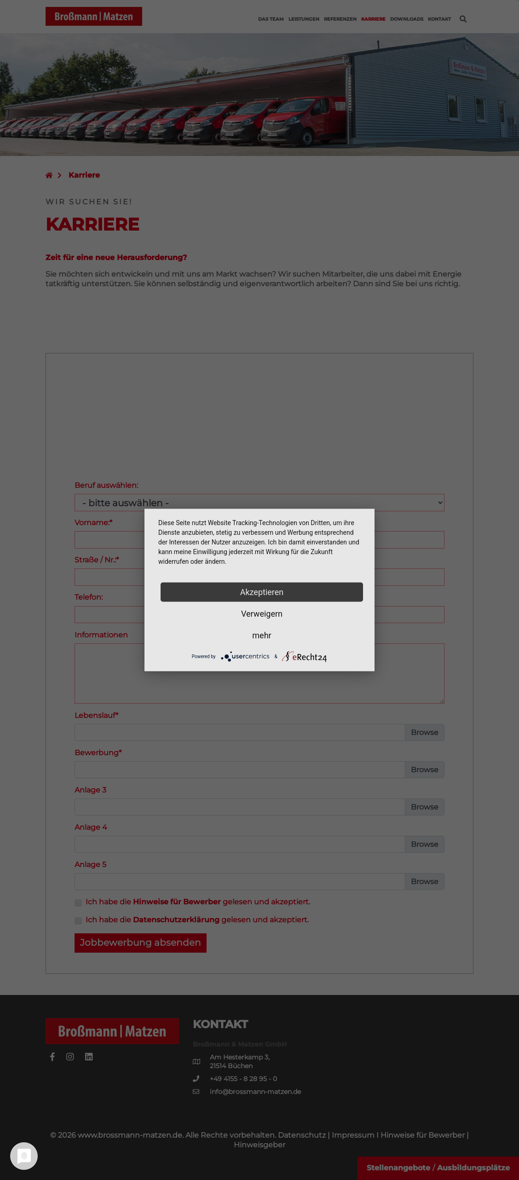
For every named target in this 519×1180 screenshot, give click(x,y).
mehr (261, 635)
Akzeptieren (262, 592)
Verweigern (262, 614)
